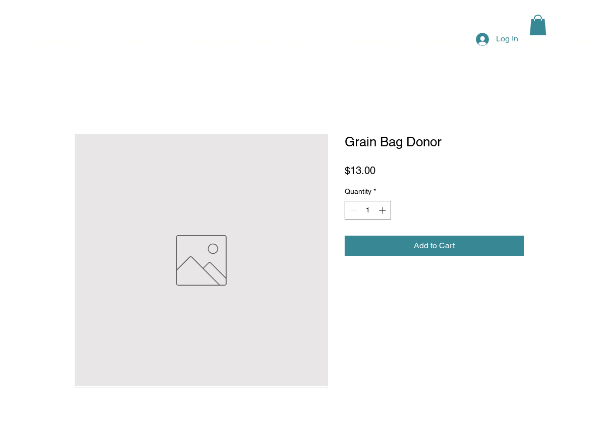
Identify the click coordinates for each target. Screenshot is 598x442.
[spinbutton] (368, 210)
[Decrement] (352, 210)
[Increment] (383, 210)
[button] (538, 25)
